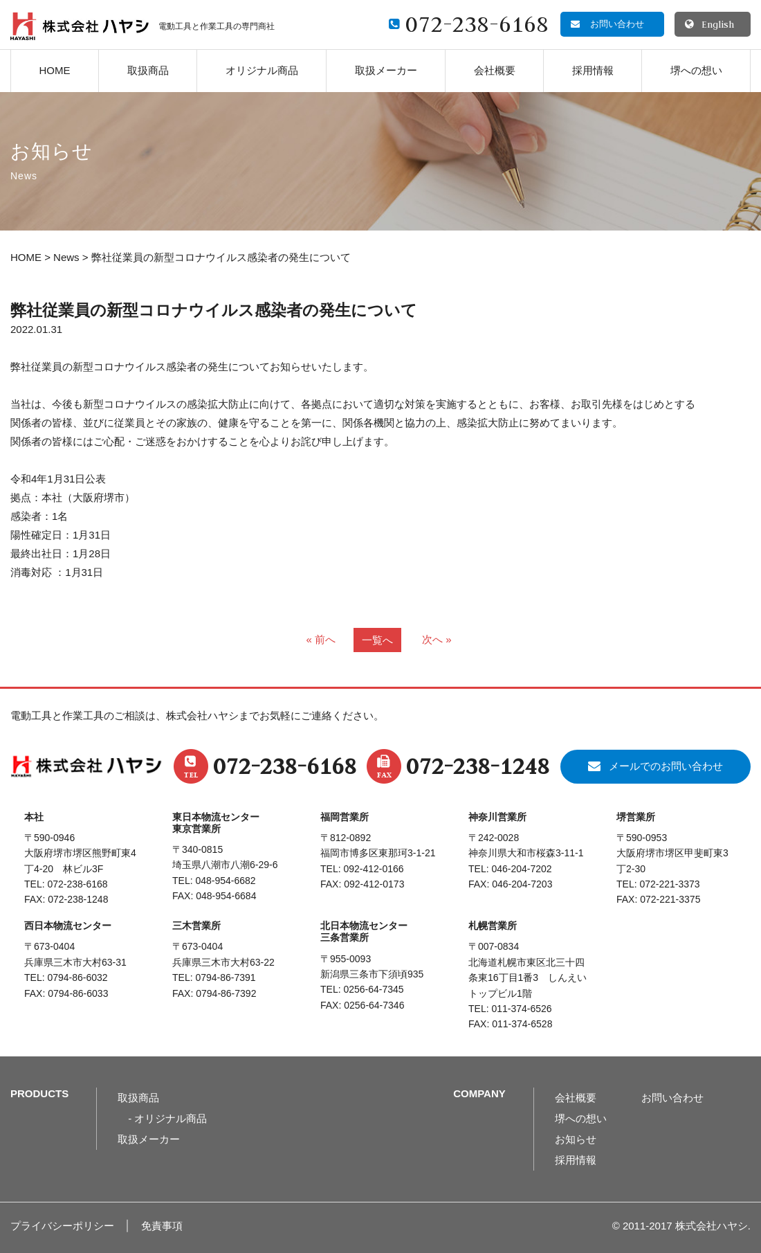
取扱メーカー (386, 70)
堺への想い (696, 70)
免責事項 (162, 1226)
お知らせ (575, 1139)
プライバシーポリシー (62, 1226)
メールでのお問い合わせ (666, 766)
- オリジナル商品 (167, 1118)
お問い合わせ (672, 1097)
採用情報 (593, 70)
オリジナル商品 (262, 70)
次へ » (437, 639)
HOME (55, 70)
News (66, 257)
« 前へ (321, 639)
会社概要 (494, 70)
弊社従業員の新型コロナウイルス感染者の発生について (213, 310)
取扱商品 (148, 70)
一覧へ (377, 640)
